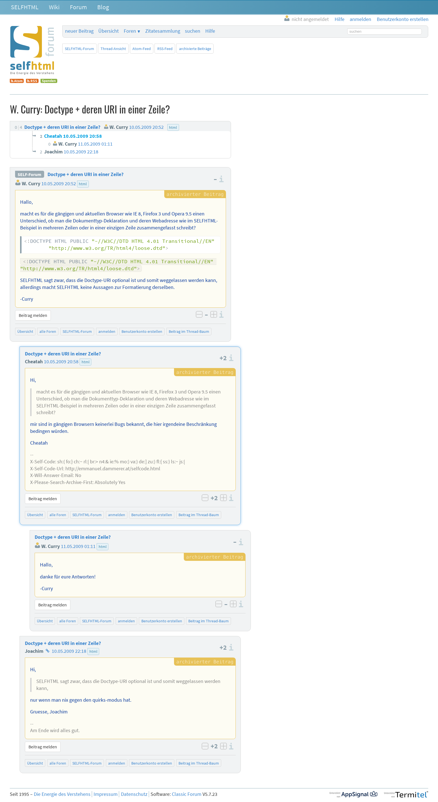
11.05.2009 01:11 (78, 546)
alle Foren (47, 331)
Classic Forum (186, 794)
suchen (192, 31)
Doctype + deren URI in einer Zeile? (85, 174)
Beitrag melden (33, 315)
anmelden (106, 331)
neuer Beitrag (79, 31)
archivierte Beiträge (195, 48)
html (83, 183)
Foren (130, 31)
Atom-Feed (141, 48)
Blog (103, 7)
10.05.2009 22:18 (69, 651)
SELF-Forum (29, 174)
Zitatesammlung (162, 31)
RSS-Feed (165, 48)
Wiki (54, 7)
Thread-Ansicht (113, 48)
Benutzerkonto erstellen (142, 331)
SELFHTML (25, 7)
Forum (78, 7)
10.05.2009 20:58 (61, 362)
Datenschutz (134, 794)
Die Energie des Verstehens (62, 794)
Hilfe (210, 31)
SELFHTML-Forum (79, 48)
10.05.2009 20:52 (58, 184)
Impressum (106, 794)
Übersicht (108, 31)
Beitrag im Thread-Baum (189, 331)
